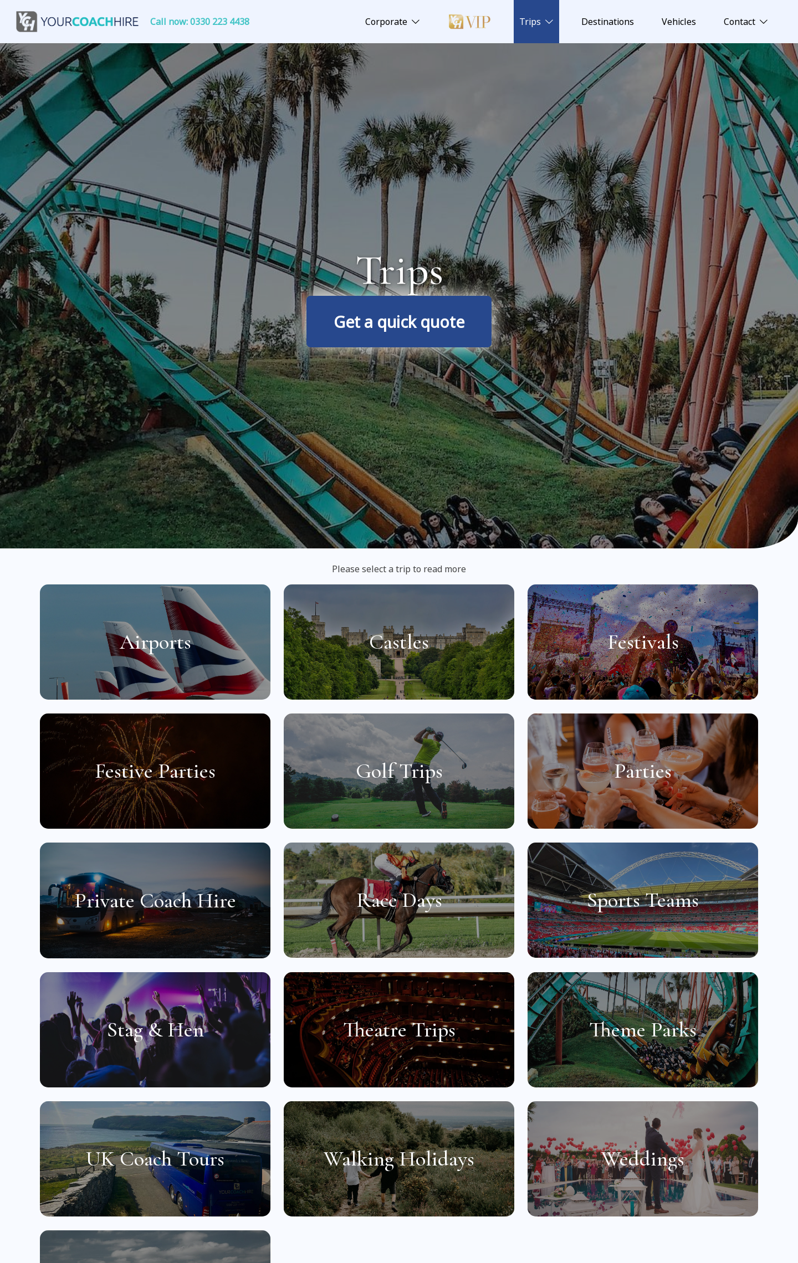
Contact (739, 22)
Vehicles (679, 22)
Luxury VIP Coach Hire (469, 21)
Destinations (607, 22)
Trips (530, 22)
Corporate (386, 22)
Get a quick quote (399, 321)
